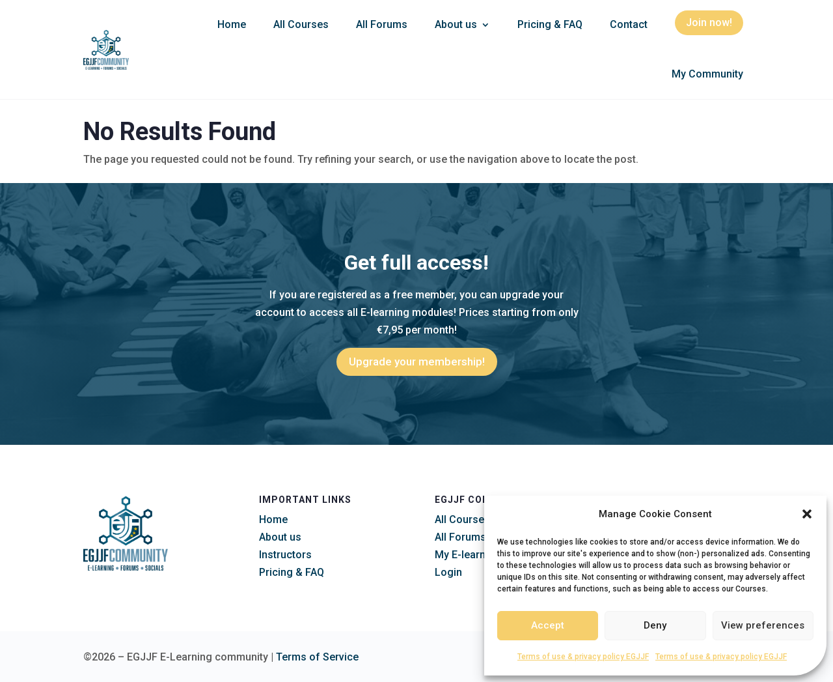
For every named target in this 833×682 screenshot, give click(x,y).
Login (448, 572)
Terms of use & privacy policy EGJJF (583, 656)
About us (456, 24)
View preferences (762, 625)
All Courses (301, 24)
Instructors (285, 554)
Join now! (709, 22)
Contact (629, 24)
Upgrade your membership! (417, 361)
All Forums (381, 24)
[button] (806, 513)
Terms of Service (317, 657)
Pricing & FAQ (549, 24)
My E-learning (467, 554)
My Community (707, 74)
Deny (655, 625)
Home (231, 24)
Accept (547, 625)
